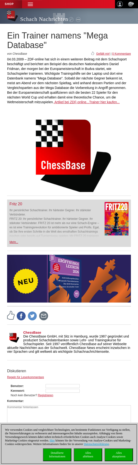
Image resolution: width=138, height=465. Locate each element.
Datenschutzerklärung (96, 444)
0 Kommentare (121, 53)
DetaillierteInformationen (57, 454)
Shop (9, 4)
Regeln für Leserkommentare (25, 377)
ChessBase (32, 332)
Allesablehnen (88, 454)
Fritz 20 (15, 204)
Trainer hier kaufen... (104, 102)
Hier (52, 440)
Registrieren (45, 395)
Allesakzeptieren (118, 454)
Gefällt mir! (103, 53)
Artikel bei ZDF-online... (71, 102)
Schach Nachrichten (44, 19)
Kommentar (15, 401)
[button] (30, 4)
